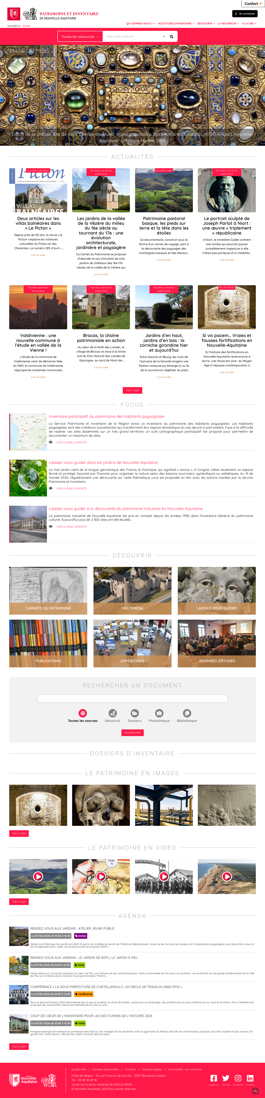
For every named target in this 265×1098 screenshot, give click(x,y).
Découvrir (113, 721)
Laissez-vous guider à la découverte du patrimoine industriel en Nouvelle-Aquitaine (126, 508)
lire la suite (48, 591)
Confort (253, 3)
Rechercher (132, 732)
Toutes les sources (83, 721)
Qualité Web (78, 1069)
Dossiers (135, 721)
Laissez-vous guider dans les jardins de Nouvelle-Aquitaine (103, 462)
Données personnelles (106, 1069)
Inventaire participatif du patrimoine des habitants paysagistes (107, 416)
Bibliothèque (187, 721)
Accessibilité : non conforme (185, 1069)
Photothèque (159, 721)
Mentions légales (152, 1069)
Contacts (130, 1069)
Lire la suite (38, 255)
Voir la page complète (71, 442)
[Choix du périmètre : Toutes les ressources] (80, 36)
